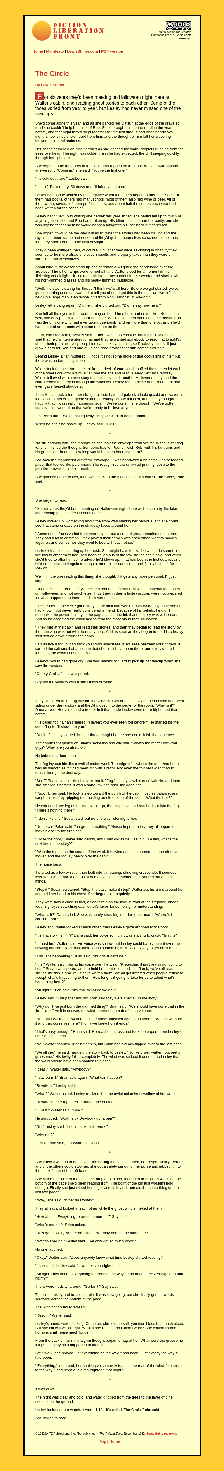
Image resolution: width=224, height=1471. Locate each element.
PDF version (112, 51)
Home (37, 51)
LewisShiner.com (82, 51)
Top (102, 1441)
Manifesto (55, 51)
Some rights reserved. (161, 1433)
